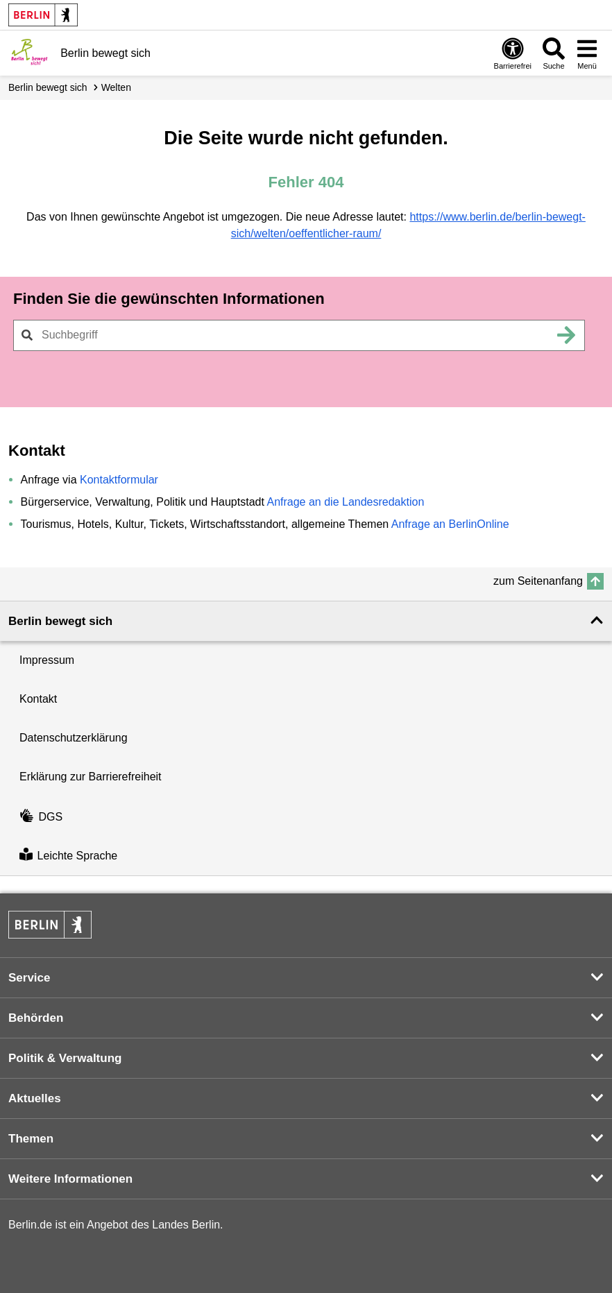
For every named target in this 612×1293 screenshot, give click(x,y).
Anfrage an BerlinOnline (450, 524)
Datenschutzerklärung (73, 738)
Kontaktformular (119, 480)
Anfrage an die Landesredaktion (345, 502)
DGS (40, 817)
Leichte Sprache (68, 856)
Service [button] (29, 977)
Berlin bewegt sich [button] (60, 621)
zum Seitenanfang (538, 581)
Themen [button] (30, 1138)
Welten (116, 87)
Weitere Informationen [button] (70, 1178)
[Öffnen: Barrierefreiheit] (512, 53)
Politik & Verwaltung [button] (64, 1058)
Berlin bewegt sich (47, 87)
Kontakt (38, 699)
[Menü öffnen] (587, 53)
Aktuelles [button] (34, 1098)
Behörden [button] (35, 1018)
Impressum (46, 660)
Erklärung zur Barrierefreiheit (90, 776)
